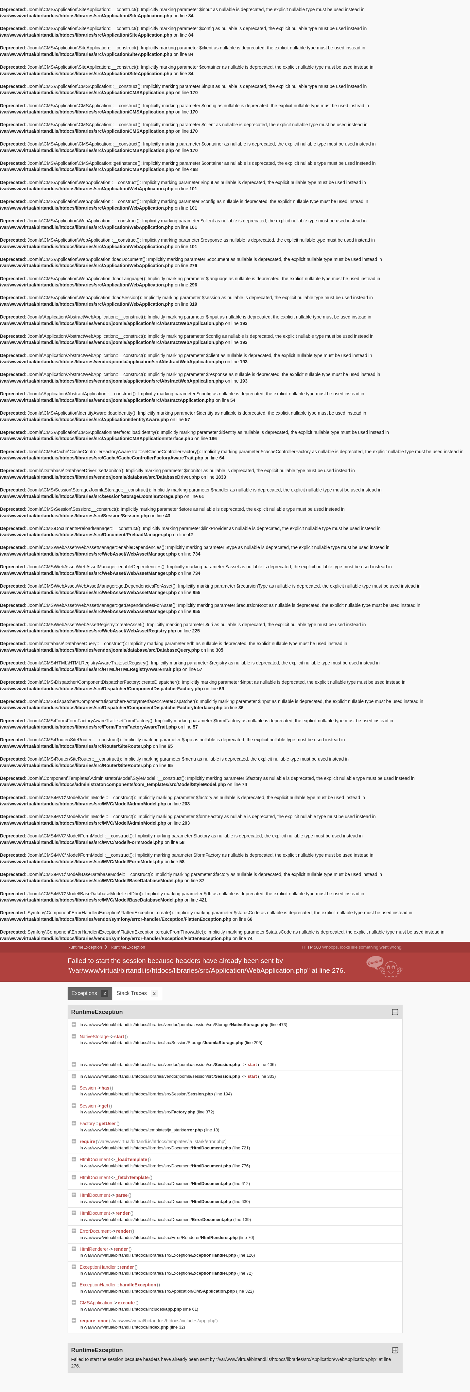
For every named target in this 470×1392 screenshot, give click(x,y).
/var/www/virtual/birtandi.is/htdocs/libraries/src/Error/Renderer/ (161, 1237)
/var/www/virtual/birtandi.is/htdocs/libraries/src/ (140, 1111)
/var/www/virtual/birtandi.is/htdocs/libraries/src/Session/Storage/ (164, 1042)
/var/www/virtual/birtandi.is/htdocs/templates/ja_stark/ (144, 1129)
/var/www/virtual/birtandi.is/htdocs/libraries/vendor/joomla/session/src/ (162, 1064)
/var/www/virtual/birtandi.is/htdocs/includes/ (133, 1309)
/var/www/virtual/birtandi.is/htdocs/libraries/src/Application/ (160, 1291)
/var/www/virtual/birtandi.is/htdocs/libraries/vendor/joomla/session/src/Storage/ (177, 1024)
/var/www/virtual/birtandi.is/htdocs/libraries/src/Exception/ (160, 1255)
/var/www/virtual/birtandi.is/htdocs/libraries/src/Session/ (149, 1093)
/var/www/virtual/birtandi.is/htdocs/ (127, 1327)
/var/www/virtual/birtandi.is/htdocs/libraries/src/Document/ (158, 1147)
